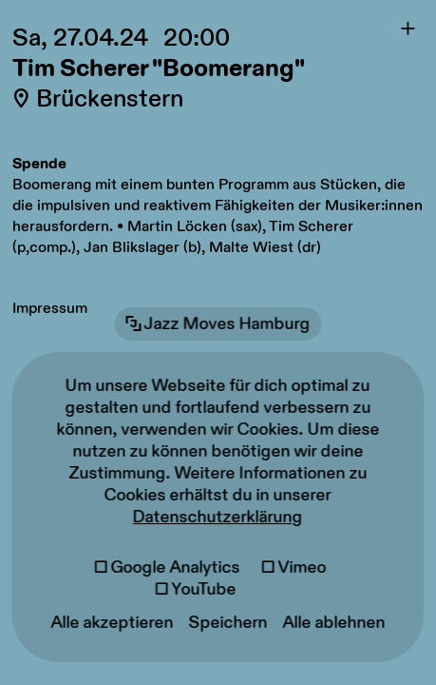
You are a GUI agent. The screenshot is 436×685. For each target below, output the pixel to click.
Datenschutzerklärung (218, 517)
